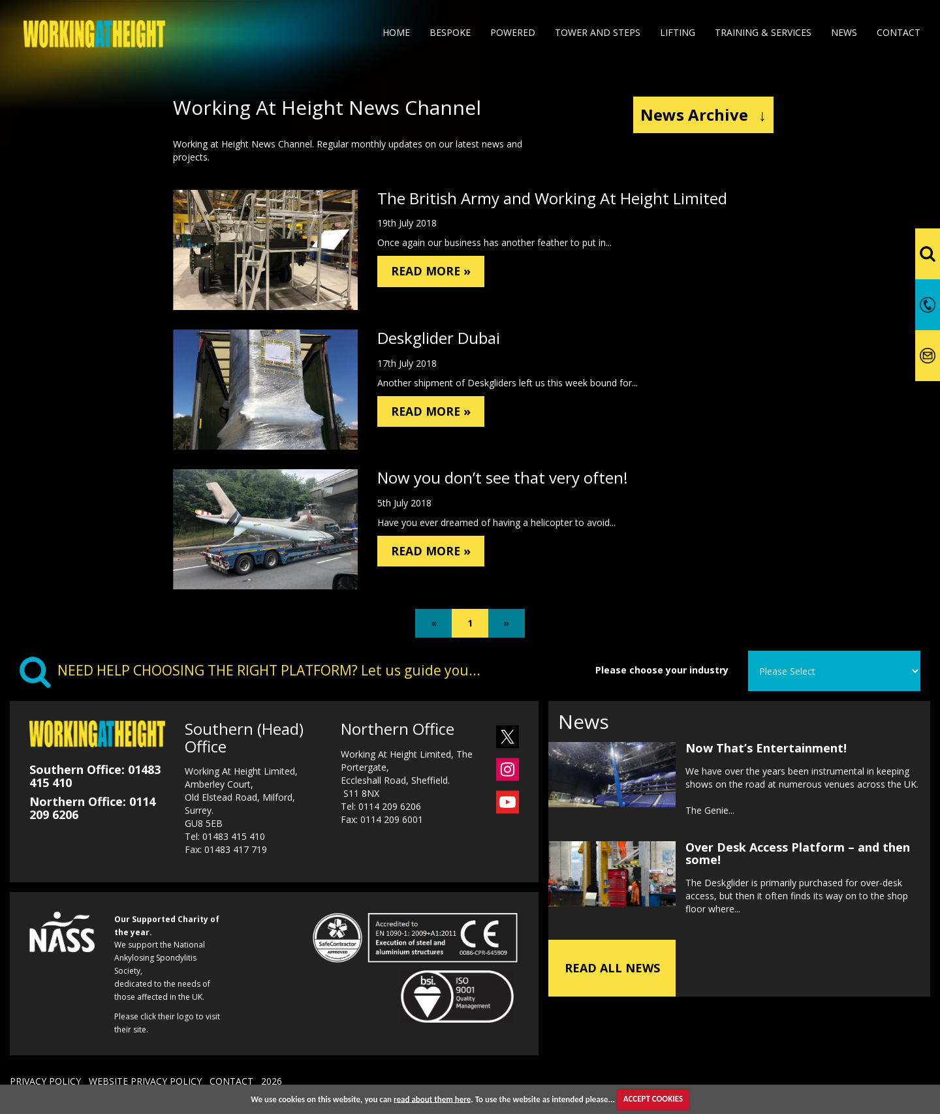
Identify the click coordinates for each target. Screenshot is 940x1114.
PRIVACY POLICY (45, 1081)
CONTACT (231, 1081)
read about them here (432, 1099)
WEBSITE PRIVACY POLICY (145, 1081)
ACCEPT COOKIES (653, 1099)
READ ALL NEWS (612, 953)
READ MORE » (443, 274)
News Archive (703, 114)
